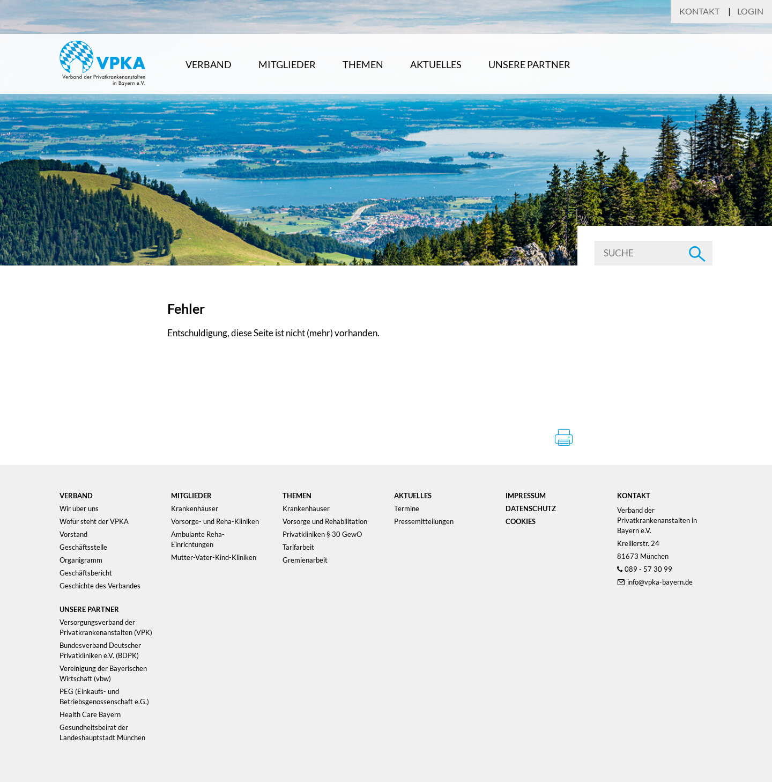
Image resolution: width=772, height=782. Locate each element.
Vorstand (73, 534)
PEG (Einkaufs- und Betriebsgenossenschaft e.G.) (104, 696)
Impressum (526, 495)
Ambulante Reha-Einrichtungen (198, 539)
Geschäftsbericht (86, 573)
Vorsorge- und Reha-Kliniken (215, 521)
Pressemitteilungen (424, 521)
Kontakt (699, 11)
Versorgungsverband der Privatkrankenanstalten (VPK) (106, 627)
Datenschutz (531, 508)
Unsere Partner (529, 64)
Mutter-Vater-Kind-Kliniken (213, 557)
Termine (406, 508)
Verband (208, 64)
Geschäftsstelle (83, 547)
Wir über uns (79, 508)
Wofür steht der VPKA (94, 521)
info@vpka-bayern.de (660, 582)
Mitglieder (287, 64)
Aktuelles (436, 64)
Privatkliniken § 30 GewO (322, 534)
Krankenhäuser (194, 508)
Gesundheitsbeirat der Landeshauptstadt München (102, 732)
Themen (363, 64)
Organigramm (81, 560)
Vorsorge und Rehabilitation (325, 521)
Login (750, 11)
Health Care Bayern (90, 714)
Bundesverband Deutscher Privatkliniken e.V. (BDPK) (100, 650)
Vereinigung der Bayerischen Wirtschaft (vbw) (103, 673)
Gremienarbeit (305, 560)
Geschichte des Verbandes (100, 585)
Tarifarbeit (298, 547)
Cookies (521, 521)
